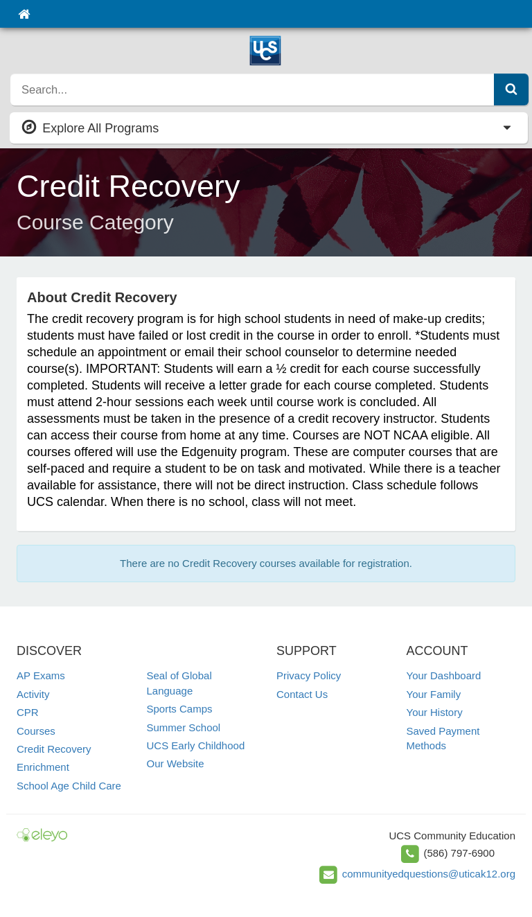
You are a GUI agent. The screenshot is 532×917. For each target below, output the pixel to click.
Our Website (175, 763)
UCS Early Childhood (196, 745)
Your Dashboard (444, 675)
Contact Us (302, 694)
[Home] (23, 14)
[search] (252, 89)
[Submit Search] (511, 89)
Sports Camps (180, 709)
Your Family (434, 694)
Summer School (184, 727)
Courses (36, 731)
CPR (28, 712)
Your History (435, 712)
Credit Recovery (54, 749)
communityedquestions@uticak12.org (428, 874)
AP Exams (41, 675)
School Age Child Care (69, 786)
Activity (33, 694)
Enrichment (43, 767)
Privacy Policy (308, 675)
